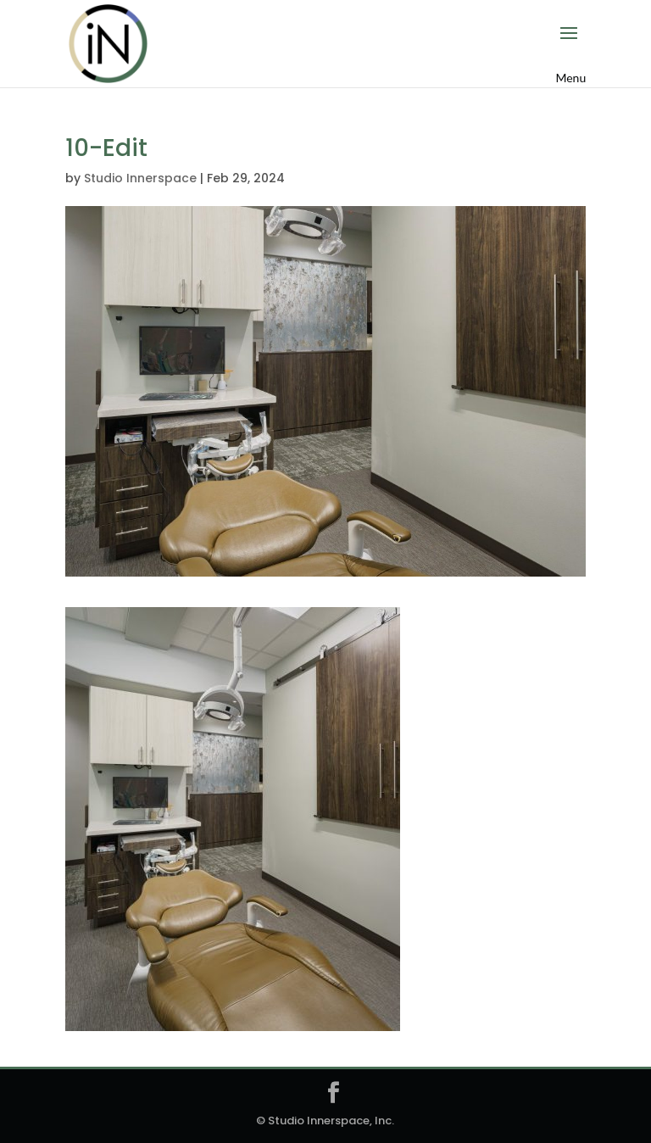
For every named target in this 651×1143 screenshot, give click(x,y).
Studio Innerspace (140, 178)
